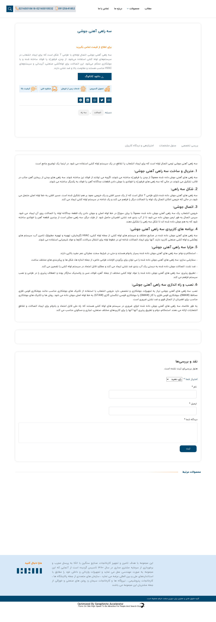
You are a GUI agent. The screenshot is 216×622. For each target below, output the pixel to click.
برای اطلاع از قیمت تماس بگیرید (94, 47)
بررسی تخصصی (189, 145)
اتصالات (97, 112)
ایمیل (193, 404)
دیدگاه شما (190, 420)
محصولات (134, 8)
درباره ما (118, 8)
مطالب (148, 8)
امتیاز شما (190, 379)
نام (194, 387)
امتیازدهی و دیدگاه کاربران (139, 145)
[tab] (190, 147)
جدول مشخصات (167, 145)
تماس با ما (103, 8)
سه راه (84, 112)
